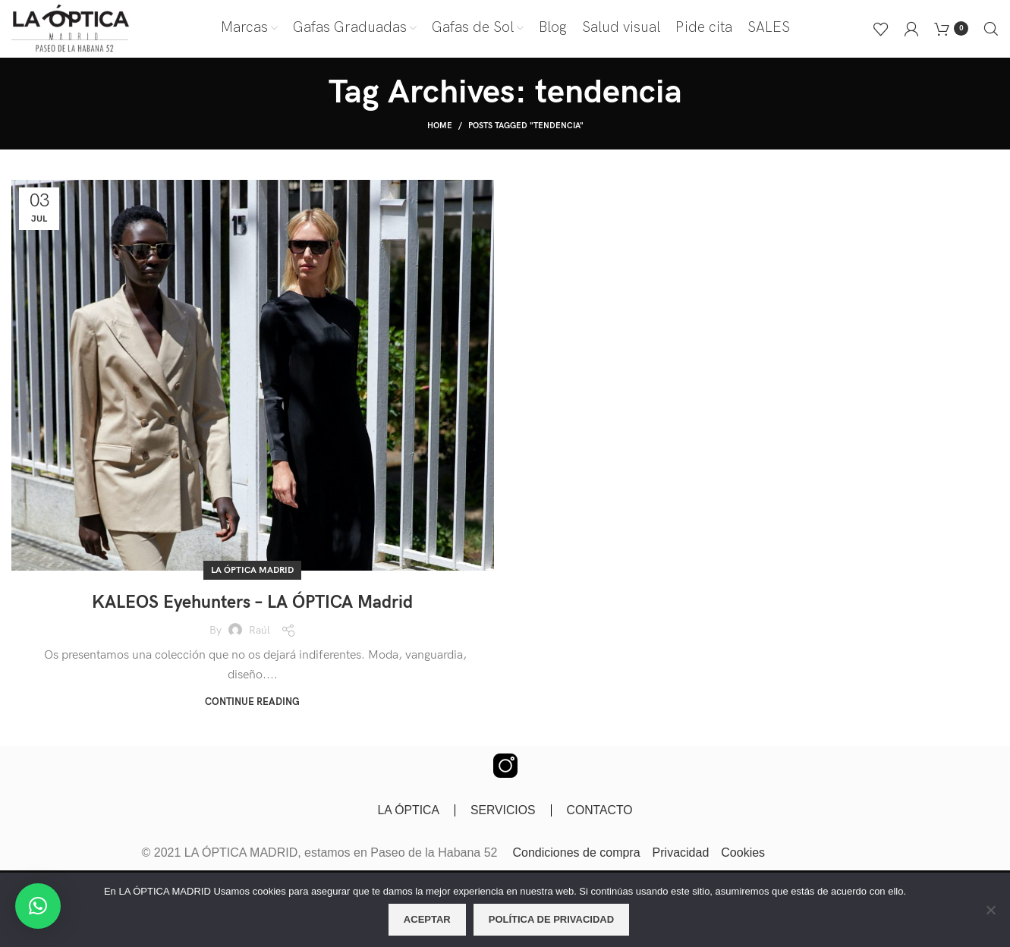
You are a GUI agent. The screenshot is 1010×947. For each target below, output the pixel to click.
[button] (38, 906)
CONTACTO (600, 813)
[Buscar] (991, 30)
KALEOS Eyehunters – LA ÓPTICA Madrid (252, 606)
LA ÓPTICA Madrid (252, 574)
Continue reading (252, 706)
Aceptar (427, 919)
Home (439, 129)
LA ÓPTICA (407, 813)
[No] (991, 918)
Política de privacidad (551, 919)
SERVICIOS (503, 813)
